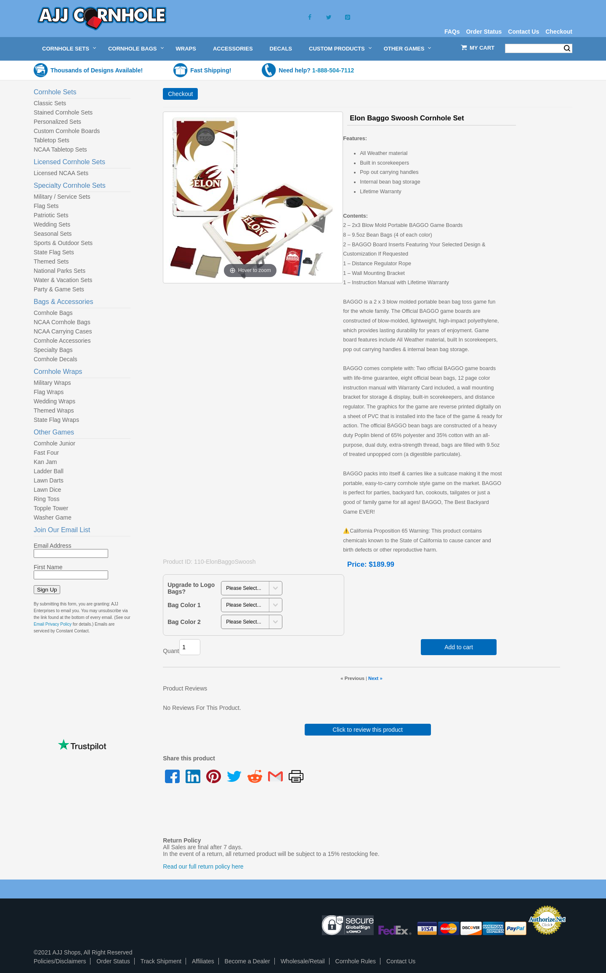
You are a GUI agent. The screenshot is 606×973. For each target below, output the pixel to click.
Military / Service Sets (62, 196)
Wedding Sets (52, 224)
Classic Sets (50, 103)
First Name (48, 567)
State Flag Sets (54, 252)
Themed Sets (51, 261)
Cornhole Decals (55, 359)
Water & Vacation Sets (63, 280)
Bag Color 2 (184, 621)
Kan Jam (45, 462)
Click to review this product (367, 729)
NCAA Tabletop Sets (60, 149)
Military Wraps (52, 382)
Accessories (233, 48)
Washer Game (53, 517)
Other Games (404, 48)
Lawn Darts (49, 480)
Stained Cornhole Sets (63, 112)
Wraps (186, 48)
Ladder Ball (49, 471)
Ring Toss (46, 499)
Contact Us (523, 31)
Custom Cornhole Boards (67, 131)
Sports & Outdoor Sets (63, 243)
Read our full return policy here (203, 866)
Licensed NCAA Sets (61, 173)
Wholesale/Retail (303, 961)
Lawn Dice (47, 489)
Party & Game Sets (59, 289)
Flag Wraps (49, 392)
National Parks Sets (59, 270)
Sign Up (47, 589)
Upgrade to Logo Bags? (191, 588)
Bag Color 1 (184, 605)
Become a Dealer (247, 961)
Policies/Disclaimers (60, 961)
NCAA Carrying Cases (63, 331)
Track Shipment (161, 961)
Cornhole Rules (355, 961)
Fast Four (46, 452)
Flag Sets (46, 206)
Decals (281, 48)
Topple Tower (51, 508)
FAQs (452, 31)
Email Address (52, 545)
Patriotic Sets (51, 215)
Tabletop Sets (51, 140)
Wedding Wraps (54, 401)
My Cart (482, 48)
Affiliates (203, 961)
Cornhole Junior (54, 443)
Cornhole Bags (132, 48)
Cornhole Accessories (62, 340)
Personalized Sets (57, 121)
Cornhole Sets (65, 48)
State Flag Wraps (56, 419)
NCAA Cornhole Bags (62, 322)
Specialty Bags (53, 350)
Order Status (484, 31)
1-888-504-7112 (333, 70)
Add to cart (458, 647)
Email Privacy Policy (53, 624)
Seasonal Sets (53, 233)
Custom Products (337, 48)
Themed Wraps (54, 410)
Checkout (558, 31)
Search (567, 48)
